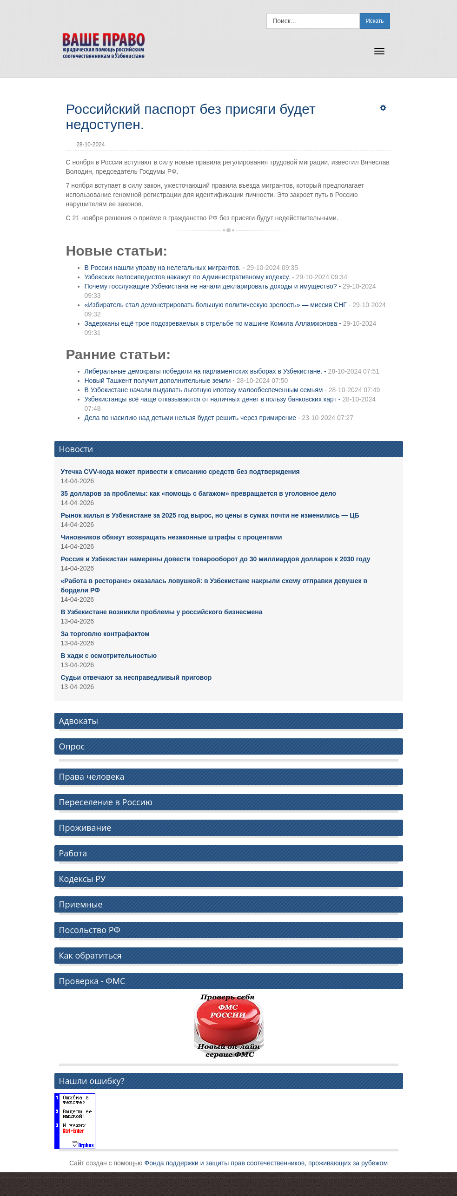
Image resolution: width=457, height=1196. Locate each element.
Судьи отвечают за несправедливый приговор (136, 677)
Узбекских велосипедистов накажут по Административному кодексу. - (216, 277)
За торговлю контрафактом (105, 633)
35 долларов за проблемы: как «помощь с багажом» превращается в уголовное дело (198, 493)
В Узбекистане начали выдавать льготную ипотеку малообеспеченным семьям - (232, 390)
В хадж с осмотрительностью (109, 655)
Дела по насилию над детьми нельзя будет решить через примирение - (219, 417)
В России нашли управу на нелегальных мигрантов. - (191, 267)
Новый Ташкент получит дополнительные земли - (186, 380)
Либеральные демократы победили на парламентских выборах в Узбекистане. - (232, 371)
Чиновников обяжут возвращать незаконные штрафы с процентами (171, 537)
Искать (375, 21)
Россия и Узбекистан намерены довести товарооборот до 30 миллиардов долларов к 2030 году (216, 559)
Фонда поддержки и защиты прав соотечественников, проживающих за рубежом (266, 1163)
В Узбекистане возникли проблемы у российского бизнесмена (162, 612)
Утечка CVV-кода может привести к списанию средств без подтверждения (180, 471)
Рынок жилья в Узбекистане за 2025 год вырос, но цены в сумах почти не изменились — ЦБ (210, 515)
